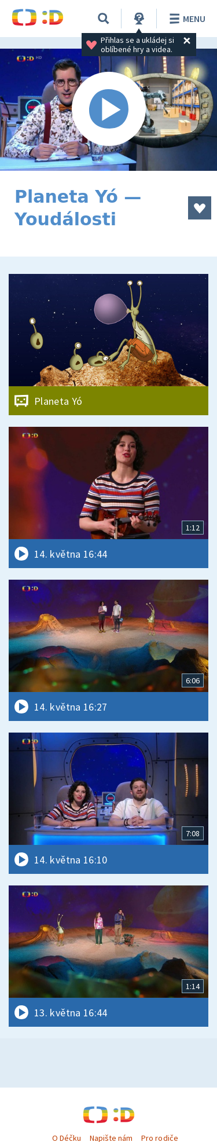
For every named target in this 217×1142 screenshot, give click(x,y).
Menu (185, 18)
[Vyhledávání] (103, 18)
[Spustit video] (108, 110)
